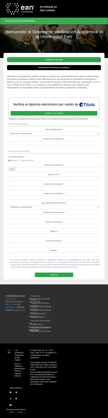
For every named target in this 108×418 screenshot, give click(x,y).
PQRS (33, 299)
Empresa (12, 161)
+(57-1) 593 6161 (37, 367)
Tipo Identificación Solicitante (53, 203)
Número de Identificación (53, 139)
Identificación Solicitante (53, 212)
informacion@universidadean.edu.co (44, 372)
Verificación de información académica (53, 68)
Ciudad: (53, 250)
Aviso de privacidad (29, 267)
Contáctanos (16, 388)
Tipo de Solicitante (15, 157)
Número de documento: (53, 165)
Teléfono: (53, 231)
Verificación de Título (54, 60)
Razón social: (53, 174)
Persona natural (26, 161)
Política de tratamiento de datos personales (61, 267)
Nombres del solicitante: (53, 184)
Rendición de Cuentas (40, 331)
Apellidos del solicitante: (53, 194)
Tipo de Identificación (53, 129)
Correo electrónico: (53, 241)
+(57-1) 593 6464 (50, 367)
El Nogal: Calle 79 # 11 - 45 (40, 350)
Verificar (54, 275)
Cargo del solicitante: (53, 222)
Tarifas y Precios (38, 317)
